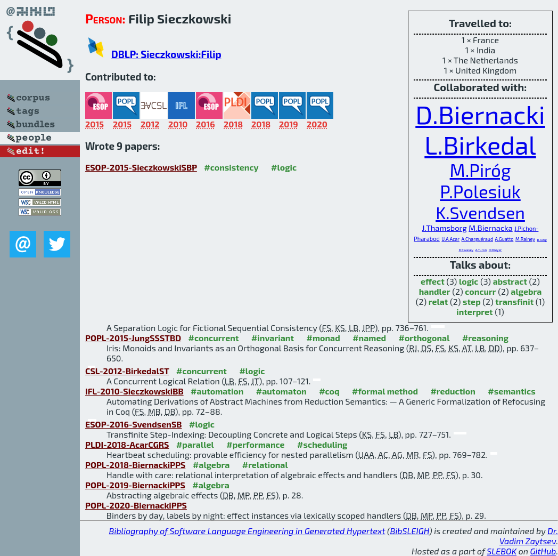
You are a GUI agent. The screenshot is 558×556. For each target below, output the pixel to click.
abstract (510, 281)
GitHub (543, 551)
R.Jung (541, 239)
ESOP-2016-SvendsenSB (133, 424)
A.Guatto (504, 239)
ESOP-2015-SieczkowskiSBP (141, 167)
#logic (284, 167)
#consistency (231, 167)
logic (469, 281)
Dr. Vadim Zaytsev (528, 536)
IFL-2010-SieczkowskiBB (134, 391)
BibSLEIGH (409, 531)
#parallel (195, 444)
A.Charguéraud (477, 239)
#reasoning (485, 338)
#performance (255, 444)
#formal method (385, 391)
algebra (526, 291)
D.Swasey (465, 250)
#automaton (281, 391)
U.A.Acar (450, 239)
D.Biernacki (480, 114)
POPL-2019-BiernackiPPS (135, 485)
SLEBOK (501, 551)
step (472, 301)
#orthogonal (423, 338)
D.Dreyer (495, 250)
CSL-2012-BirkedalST (127, 371)
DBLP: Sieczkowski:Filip (166, 54)
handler (434, 291)
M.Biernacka (490, 227)
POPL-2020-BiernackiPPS (136, 505)
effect (433, 281)
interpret (474, 312)
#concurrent (213, 338)
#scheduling (322, 444)
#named (369, 338)
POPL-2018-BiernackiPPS (135, 465)
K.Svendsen (480, 212)
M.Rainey (525, 239)
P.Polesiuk (480, 191)
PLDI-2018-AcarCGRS (127, 444)
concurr (480, 291)
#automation (217, 391)
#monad (323, 338)
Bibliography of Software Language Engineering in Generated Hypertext (247, 531)
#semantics (511, 391)
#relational (265, 465)
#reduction (452, 391)
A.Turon (481, 250)
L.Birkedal (480, 144)
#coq (329, 391)
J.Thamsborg (444, 227)
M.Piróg (480, 170)
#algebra (211, 465)
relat (438, 301)
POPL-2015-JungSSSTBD (133, 338)
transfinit (514, 301)
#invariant (272, 338)
